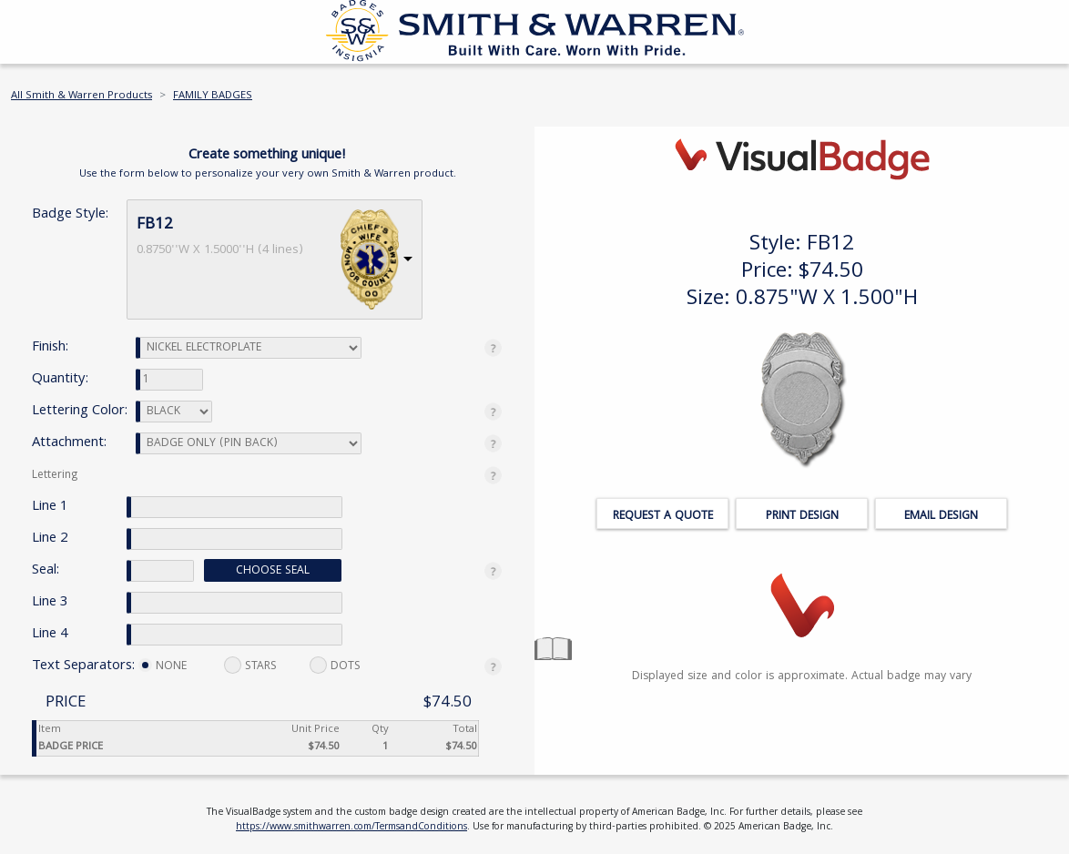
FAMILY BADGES (212, 96)
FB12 (155, 225)
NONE (162, 666)
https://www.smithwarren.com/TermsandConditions (351, 827)
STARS (250, 666)
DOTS (335, 666)
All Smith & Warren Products (81, 96)
